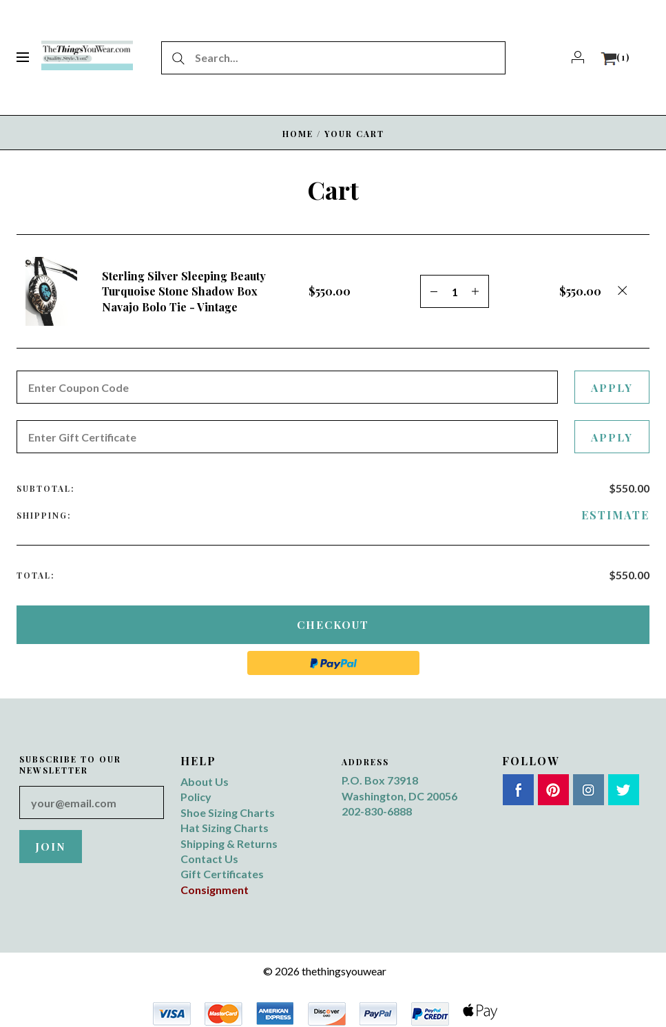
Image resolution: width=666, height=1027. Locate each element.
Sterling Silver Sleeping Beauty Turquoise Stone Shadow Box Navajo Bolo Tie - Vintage (184, 291)
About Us (204, 781)
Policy (195, 796)
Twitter (623, 789)
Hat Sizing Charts (224, 827)
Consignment (214, 889)
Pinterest (553, 789)
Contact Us (209, 858)
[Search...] (333, 57)
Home (297, 133)
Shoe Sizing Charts (227, 812)
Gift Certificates (222, 873)
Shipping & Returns (229, 843)
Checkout (333, 624)
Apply (611, 387)
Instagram (588, 789)
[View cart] (615, 57)
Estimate (615, 515)
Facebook (518, 789)
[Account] (578, 57)
